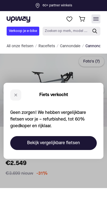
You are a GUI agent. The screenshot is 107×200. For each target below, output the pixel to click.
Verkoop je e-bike (23, 31)
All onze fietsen (20, 46)
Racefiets (46, 46)
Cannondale (70, 46)
